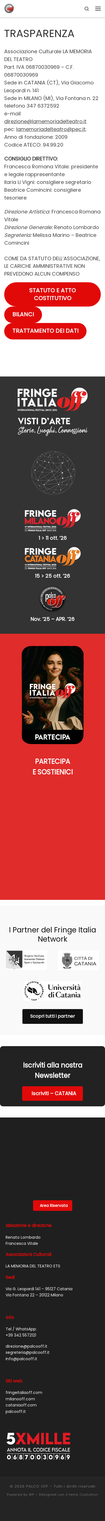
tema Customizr (83, 1494)
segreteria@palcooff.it (28, 1352)
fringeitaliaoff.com (24, 1392)
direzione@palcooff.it (26, 1346)
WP (31, 1494)
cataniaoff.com (21, 1405)
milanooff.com (20, 1399)
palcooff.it (16, 1411)
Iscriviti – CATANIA (54, 1093)
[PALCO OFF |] (9, 8)
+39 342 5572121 (21, 1335)
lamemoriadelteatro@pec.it (50, 129)
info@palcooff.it (21, 1359)
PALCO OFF (37, 1486)
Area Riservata (54, 1205)
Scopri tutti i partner (52, 1016)
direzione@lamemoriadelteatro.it (45, 121)
